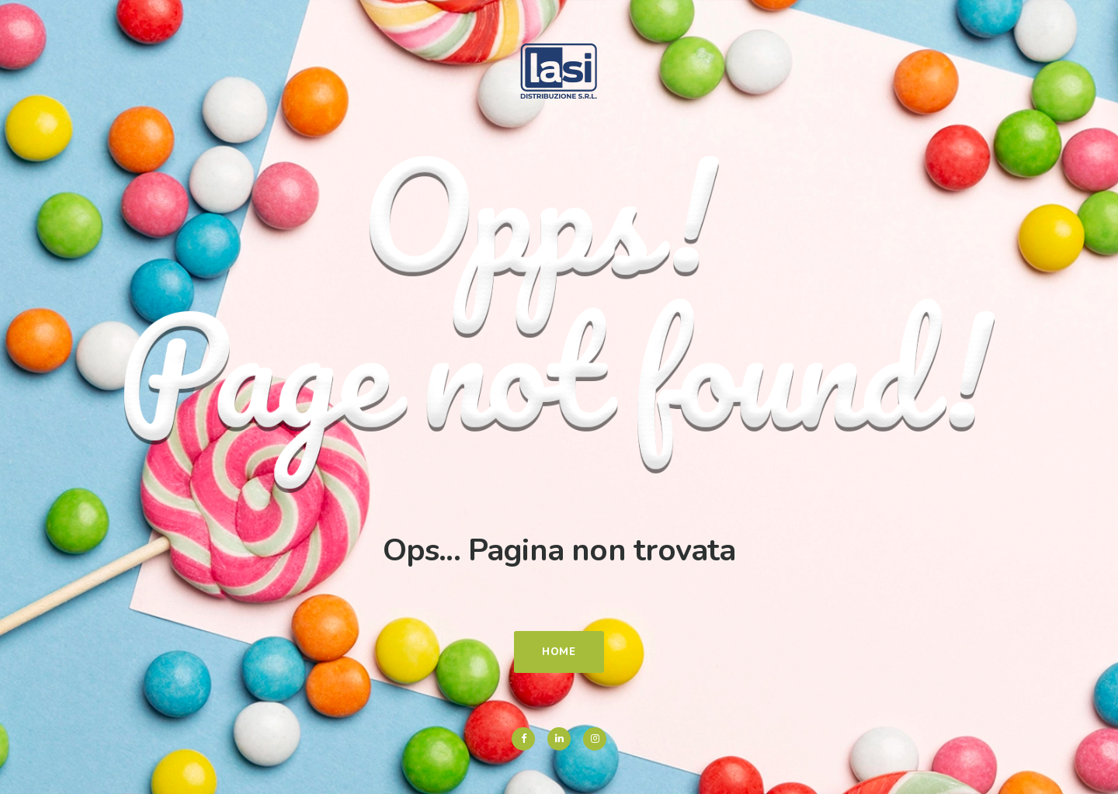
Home (559, 652)
